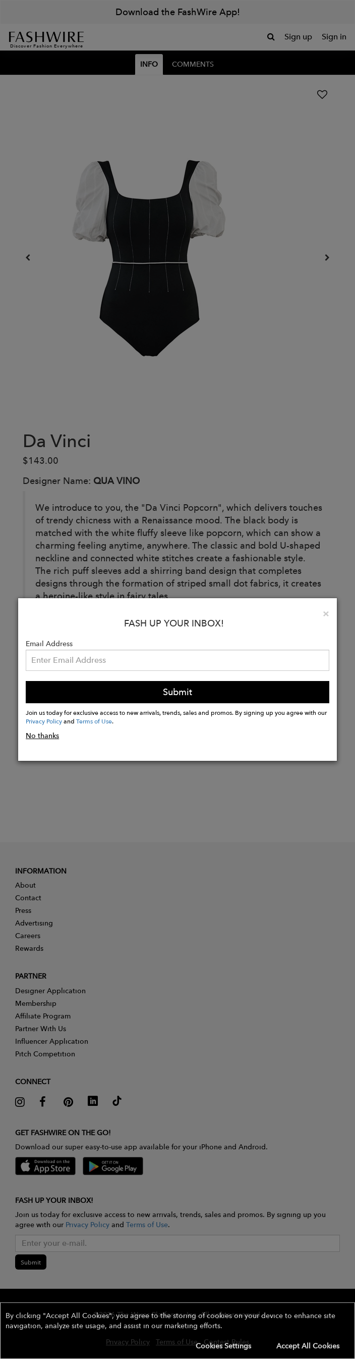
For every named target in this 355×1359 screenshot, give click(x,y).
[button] (177, 1330)
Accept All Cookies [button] (307, 1345)
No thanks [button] (42, 735)
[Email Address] (177, 660)
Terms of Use (94, 721)
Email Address (49, 643)
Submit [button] (177, 692)
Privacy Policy (44, 721)
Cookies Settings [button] (223, 1345)
